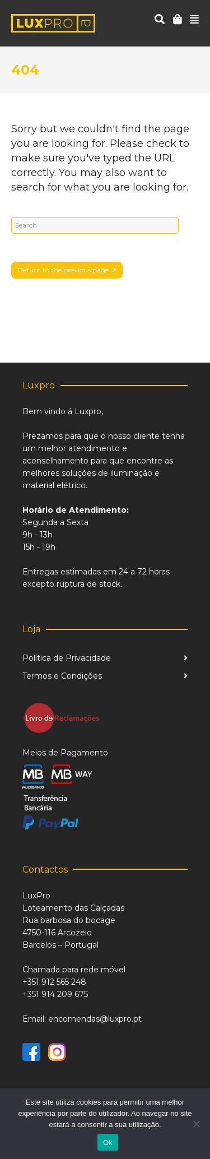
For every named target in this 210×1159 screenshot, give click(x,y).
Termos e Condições (62, 676)
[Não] (196, 1123)
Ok (108, 1142)
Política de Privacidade (66, 658)
